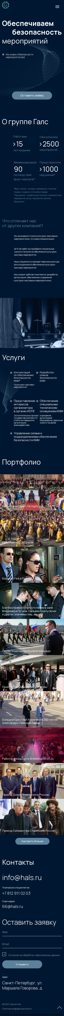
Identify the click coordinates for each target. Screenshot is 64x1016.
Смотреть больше (32, 841)
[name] (32, 932)
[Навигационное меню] (57, 6)
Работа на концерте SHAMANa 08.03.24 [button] (28, 759)
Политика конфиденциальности (17, 1008)
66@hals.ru (12, 906)
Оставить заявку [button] (32, 95)
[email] (32, 944)
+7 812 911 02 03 (16, 893)
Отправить (22, 964)
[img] (6, 5)
